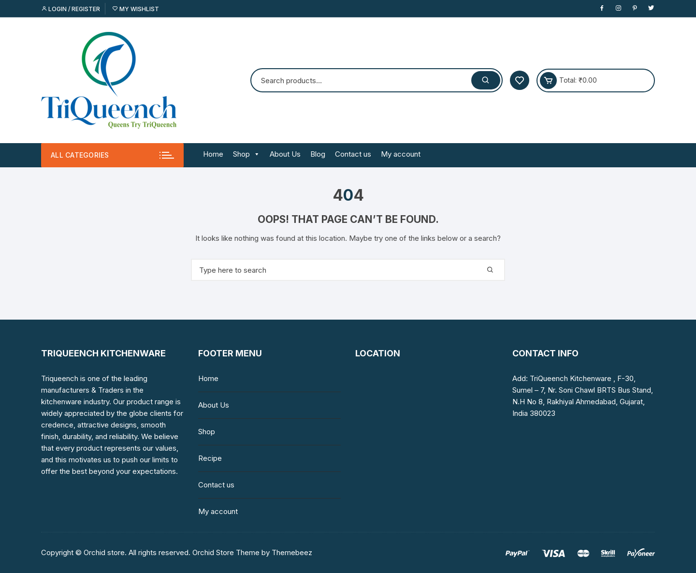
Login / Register (70, 9)
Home (213, 154)
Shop (246, 154)
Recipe (210, 458)
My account (400, 154)
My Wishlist (135, 9)
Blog (317, 154)
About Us (285, 154)
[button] (255, 154)
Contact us (353, 154)
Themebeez (292, 552)
